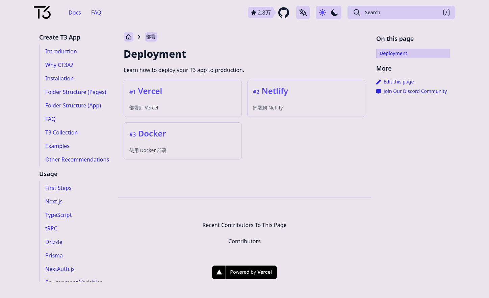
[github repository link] (269, 12)
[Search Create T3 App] (401, 12)
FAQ (96, 12)
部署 (151, 36)
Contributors (244, 241)
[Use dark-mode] (328, 12)
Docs (75, 12)
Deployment (155, 54)
